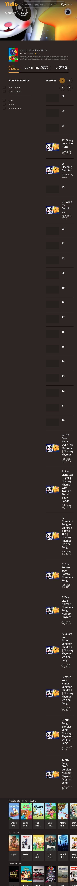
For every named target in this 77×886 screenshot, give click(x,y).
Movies (25, 13)
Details (29, 67)
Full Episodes (14, 67)
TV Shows (10, 13)
